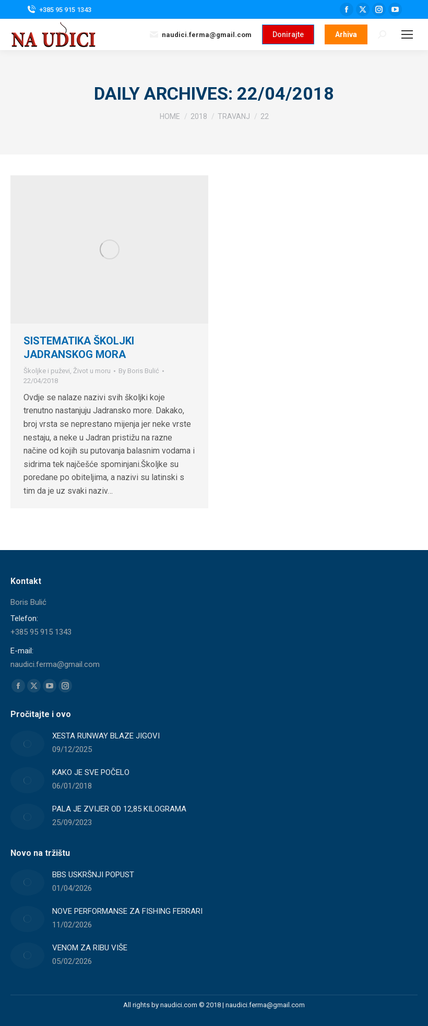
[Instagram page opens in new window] (379, 9)
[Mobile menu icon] (407, 34)
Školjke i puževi (46, 371)
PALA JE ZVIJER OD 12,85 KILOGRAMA (119, 809)
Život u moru (92, 371)
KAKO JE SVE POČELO (90, 772)
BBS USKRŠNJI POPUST (93, 874)
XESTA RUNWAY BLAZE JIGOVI (106, 736)
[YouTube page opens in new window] (395, 9)
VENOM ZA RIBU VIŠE (89, 947)
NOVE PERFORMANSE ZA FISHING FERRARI (127, 911)
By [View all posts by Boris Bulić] (138, 371)
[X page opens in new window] (363, 9)
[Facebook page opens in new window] (346, 9)
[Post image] (27, 744)
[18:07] (40, 381)
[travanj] (234, 116)
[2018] (199, 116)
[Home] (170, 116)
